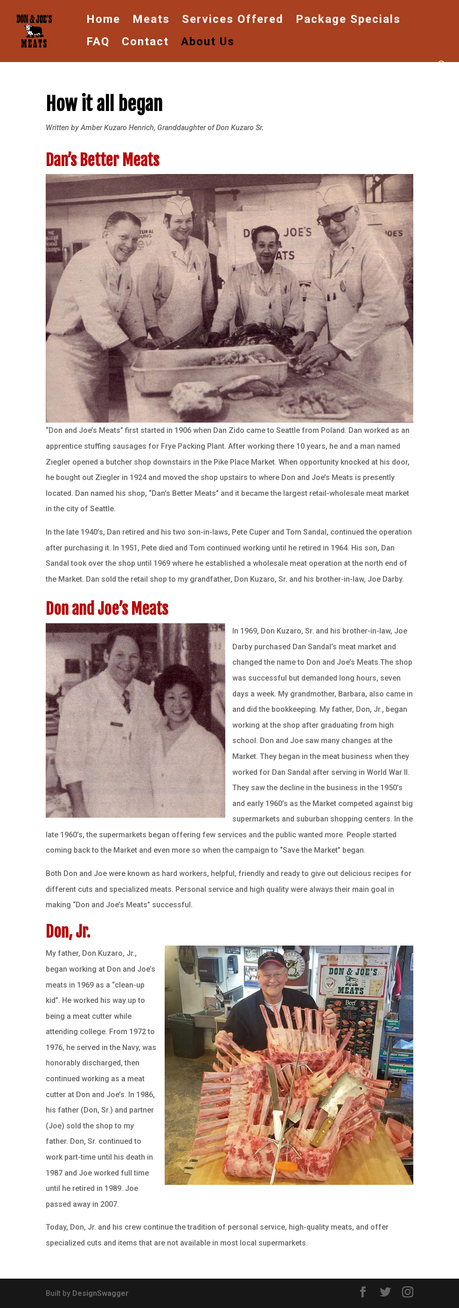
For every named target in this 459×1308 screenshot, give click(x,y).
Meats (151, 21)
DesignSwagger (100, 1293)
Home (103, 21)
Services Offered (233, 21)
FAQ (98, 43)
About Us (208, 43)
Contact (145, 43)
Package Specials (348, 21)
